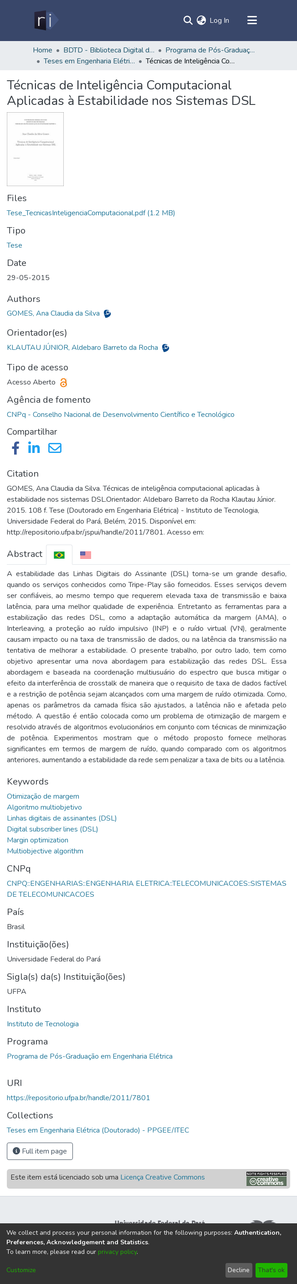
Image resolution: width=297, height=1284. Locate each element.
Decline (239, 1270)
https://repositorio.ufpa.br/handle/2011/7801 (78, 1098)
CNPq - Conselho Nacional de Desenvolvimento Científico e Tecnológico (121, 415)
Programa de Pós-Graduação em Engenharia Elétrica (90, 1056)
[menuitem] (201, 20)
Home (42, 50)
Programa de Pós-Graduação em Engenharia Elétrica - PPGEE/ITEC (210, 50)
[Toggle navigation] (252, 20)
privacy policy (117, 1252)
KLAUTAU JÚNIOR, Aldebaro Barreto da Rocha (83, 348)
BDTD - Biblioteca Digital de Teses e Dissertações (108, 50)
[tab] (59, 554)
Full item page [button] (40, 1151)
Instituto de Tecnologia (43, 1024)
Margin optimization (37, 840)
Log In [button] (220, 21)
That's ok (271, 1270)
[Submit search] (188, 20)
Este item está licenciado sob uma (107, 1177)
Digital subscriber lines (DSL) (52, 829)
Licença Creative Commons (162, 1177)
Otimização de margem (43, 796)
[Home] (45, 20)
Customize (21, 1270)
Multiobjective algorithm (45, 851)
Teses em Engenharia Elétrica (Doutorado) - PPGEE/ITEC (89, 61)
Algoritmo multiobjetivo (44, 807)
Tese (14, 245)
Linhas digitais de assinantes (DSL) (62, 818)
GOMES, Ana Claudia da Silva (54, 313)
